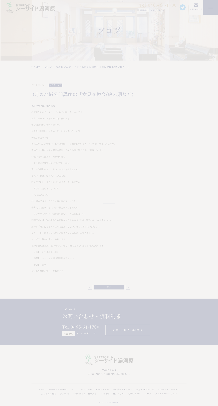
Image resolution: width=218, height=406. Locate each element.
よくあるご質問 (48, 393)
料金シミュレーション (169, 389)
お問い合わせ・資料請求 (127, 330)
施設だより (118, 393)
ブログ (148, 393)
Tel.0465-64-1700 (158, 5)
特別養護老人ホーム (123, 389)
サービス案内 (102, 389)
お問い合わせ (196, 9)
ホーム (41, 389)
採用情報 (105, 393)
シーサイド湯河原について (62, 389)
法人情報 (64, 393)
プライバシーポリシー (166, 393)
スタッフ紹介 (85, 389)
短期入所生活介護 (145, 389)
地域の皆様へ (134, 393)
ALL (109, 287)
